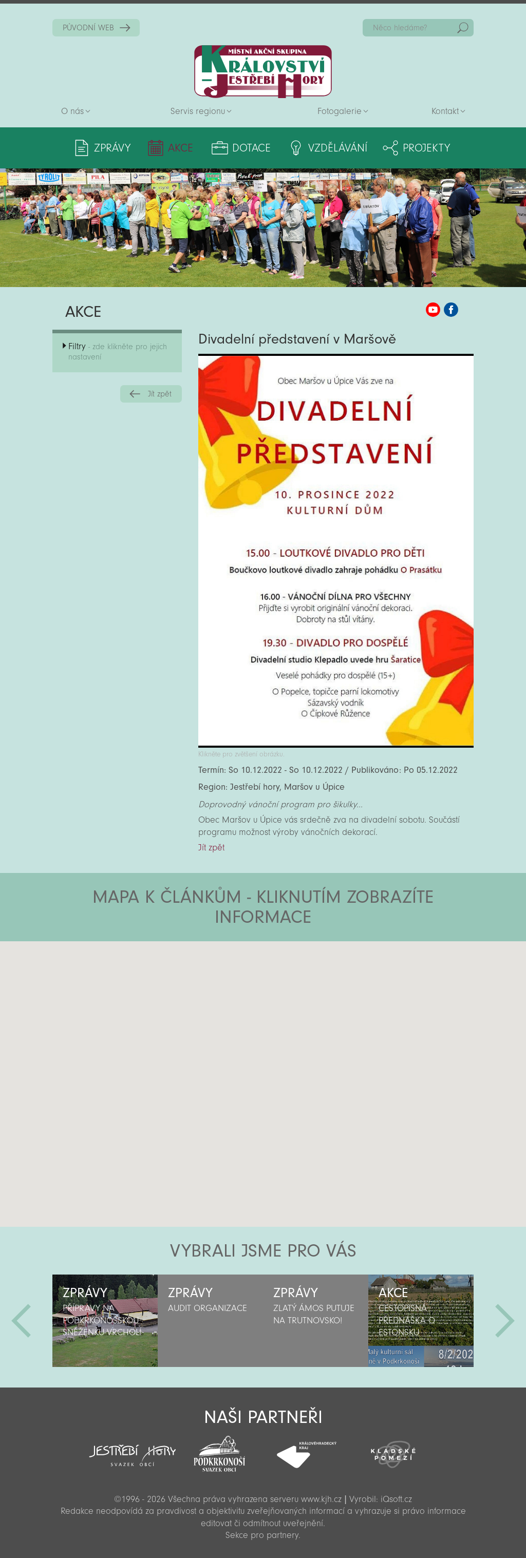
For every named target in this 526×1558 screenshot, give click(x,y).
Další (505, 1321)
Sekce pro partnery (262, 1535)
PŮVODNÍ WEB (88, 27)
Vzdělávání (337, 148)
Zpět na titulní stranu (263, 72)
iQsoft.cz (396, 1499)
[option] (105, 1321)
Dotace (251, 148)
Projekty (426, 148)
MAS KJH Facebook (451, 309)
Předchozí (21, 1321)
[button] (291, 1003)
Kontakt (445, 111)
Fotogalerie (339, 111)
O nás (72, 111)
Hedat (462, 27)
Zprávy (112, 148)
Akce (180, 148)
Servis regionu (198, 111)
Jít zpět (160, 393)
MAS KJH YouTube (433, 309)
